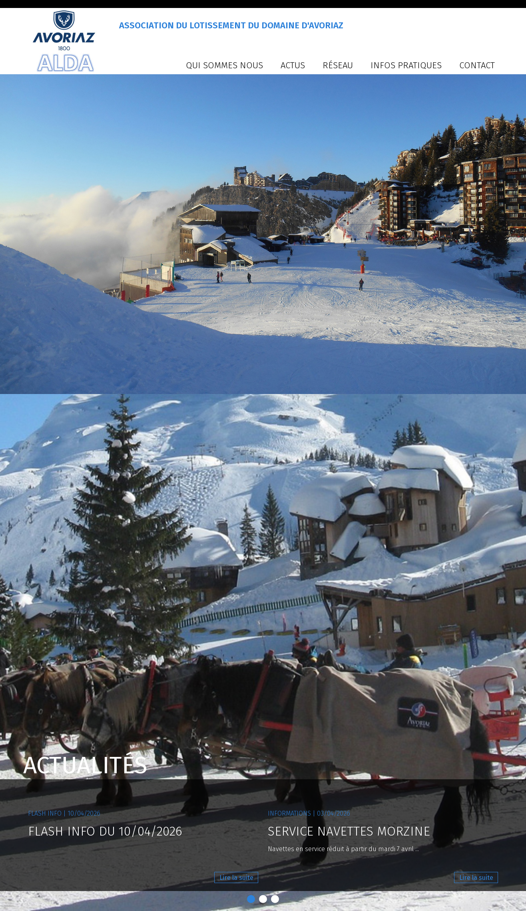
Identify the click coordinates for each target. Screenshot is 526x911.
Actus (293, 65)
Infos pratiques (406, 65)
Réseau (338, 65)
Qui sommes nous (224, 65)
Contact (477, 65)
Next (515, 455)
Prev (10, 455)
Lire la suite (236, 877)
